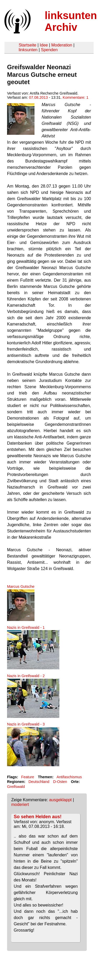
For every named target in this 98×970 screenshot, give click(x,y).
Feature (27, 777)
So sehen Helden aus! (38, 816)
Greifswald (16, 787)
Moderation (61, 45)
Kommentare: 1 (75, 97)
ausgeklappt (60, 800)
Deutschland (38, 782)
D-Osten (60, 782)
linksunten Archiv (71, 21)
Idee (44, 45)
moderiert (20, 804)
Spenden (49, 50)
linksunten (28, 50)
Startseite (27, 45)
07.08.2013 (38, 97)
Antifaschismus (69, 777)
